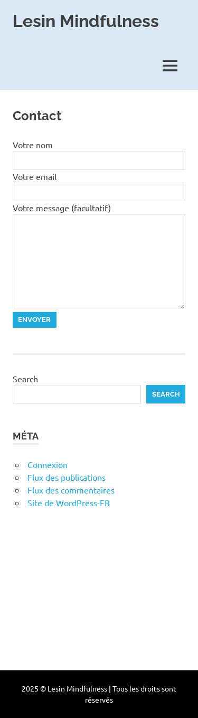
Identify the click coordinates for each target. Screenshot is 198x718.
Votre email (34, 176)
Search (25, 378)
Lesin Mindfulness (86, 21)
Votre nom (33, 144)
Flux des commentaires (71, 489)
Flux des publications (66, 477)
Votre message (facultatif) (62, 207)
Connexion (47, 464)
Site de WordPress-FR (68, 502)
